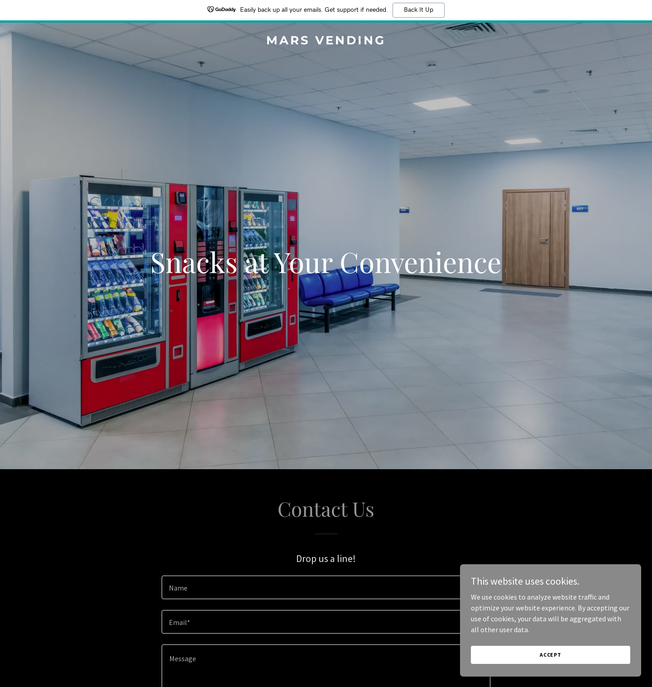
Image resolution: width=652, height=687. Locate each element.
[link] (326, 41)
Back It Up (418, 10)
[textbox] (326, 587)
